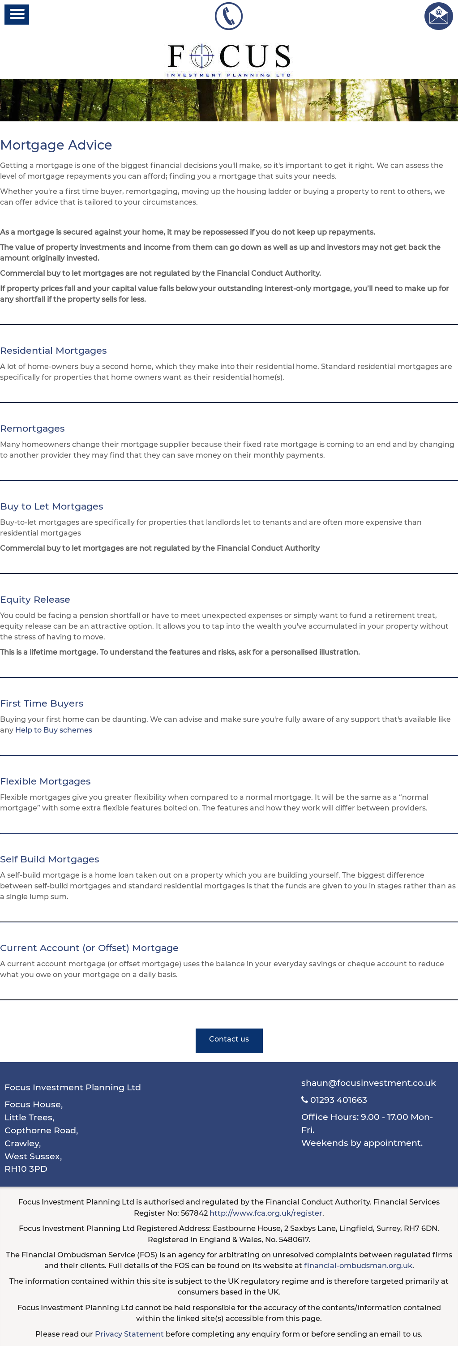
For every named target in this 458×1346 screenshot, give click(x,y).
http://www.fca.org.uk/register (266, 1213)
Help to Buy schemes (53, 730)
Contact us (229, 1039)
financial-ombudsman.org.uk (358, 1265)
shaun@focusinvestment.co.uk (368, 1082)
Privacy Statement (129, 1333)
